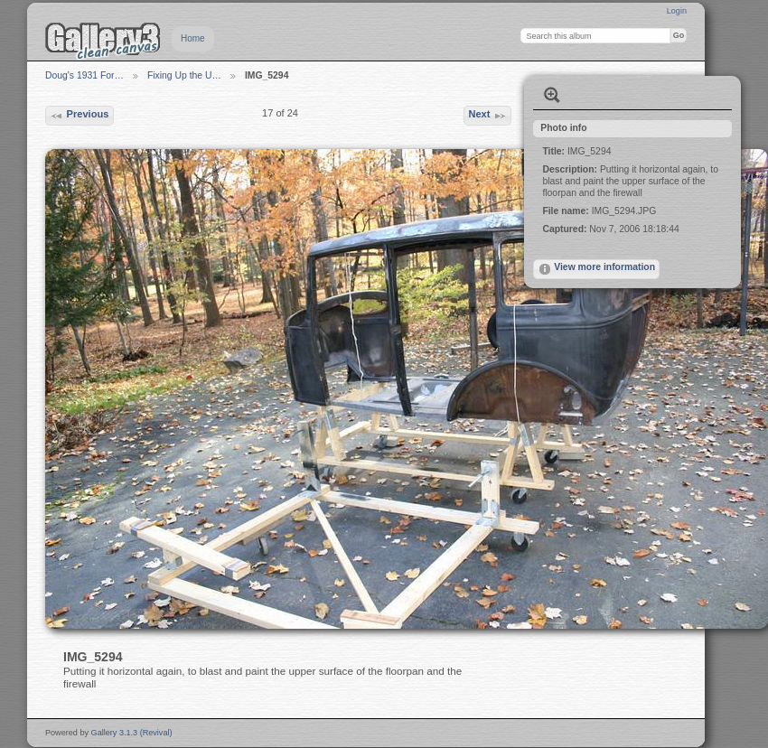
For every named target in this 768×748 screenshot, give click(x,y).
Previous (79, 115)
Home (193, 38)
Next (487, 115)
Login (677, 10)
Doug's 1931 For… (84, 75)
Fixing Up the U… (184, 75)
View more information (596, 269)
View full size (552, 95)
